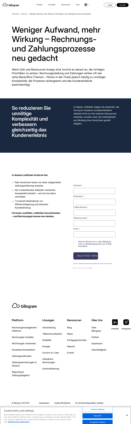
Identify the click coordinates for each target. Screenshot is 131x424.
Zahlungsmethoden (21, 356)
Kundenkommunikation (23, 349)
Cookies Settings (98, 416)
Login (109, 5)
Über (78, 5)
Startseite (15, 14)
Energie (46, 346)
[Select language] (87, 4)
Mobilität (46, 340)
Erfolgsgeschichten (77, 340)
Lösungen (51, 5)
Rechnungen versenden (24, 343)
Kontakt (122, 5)
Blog (69, 327)
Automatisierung (50, 368)
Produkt (39, 5)
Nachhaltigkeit (98, 349)
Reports (24, 14)
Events (70, 352)
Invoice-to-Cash (50, 352)
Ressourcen (65, 5)
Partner (95, 337)
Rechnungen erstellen (23, 337)
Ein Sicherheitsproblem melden (89, 403)
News (70, 334)
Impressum (96, 343)
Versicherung (49, 327)
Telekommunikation (52, 334)
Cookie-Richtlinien (62, 403)
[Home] (11, 5)
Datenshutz (44, 403)
